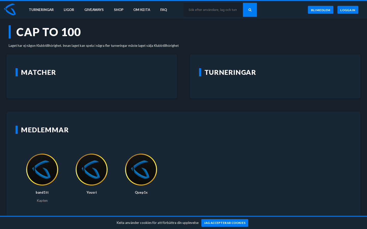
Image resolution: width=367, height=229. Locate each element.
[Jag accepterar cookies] (224, 223)
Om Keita (141, 10)
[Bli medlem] (320, 10)
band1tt (42, 192)
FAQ (163, 10)
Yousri (92, 192)
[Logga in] (347, 10)
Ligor (69, 10)
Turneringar (41, 10)
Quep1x (141, 192)
